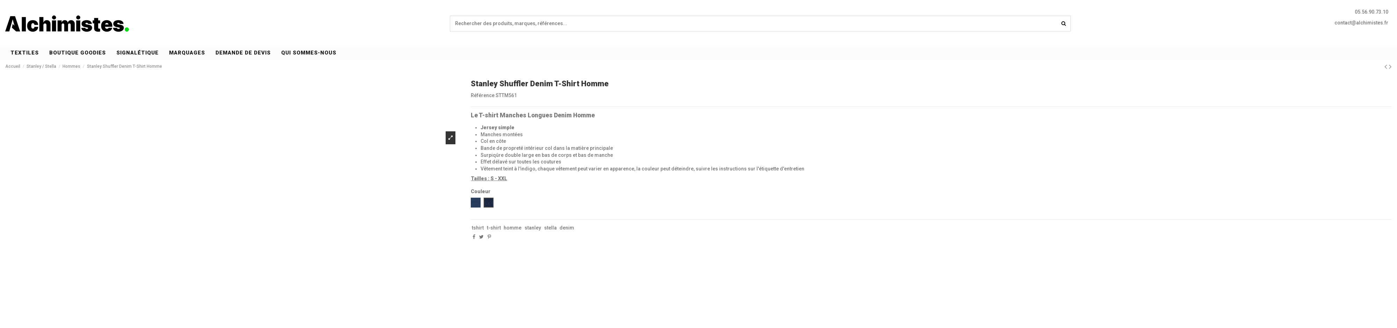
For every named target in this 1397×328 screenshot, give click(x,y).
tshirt (478, 228)
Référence (483, 95)
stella (550, 228)
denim (566, 228)
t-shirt (494, 228)
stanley (533, 228)
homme (512, 228)
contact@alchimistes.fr (1361, 22)
